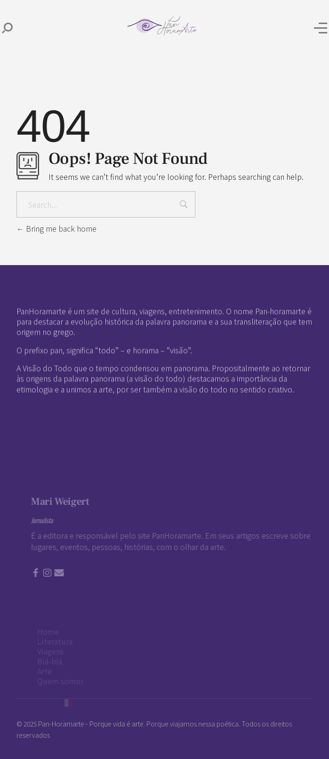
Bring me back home (56, 228)
